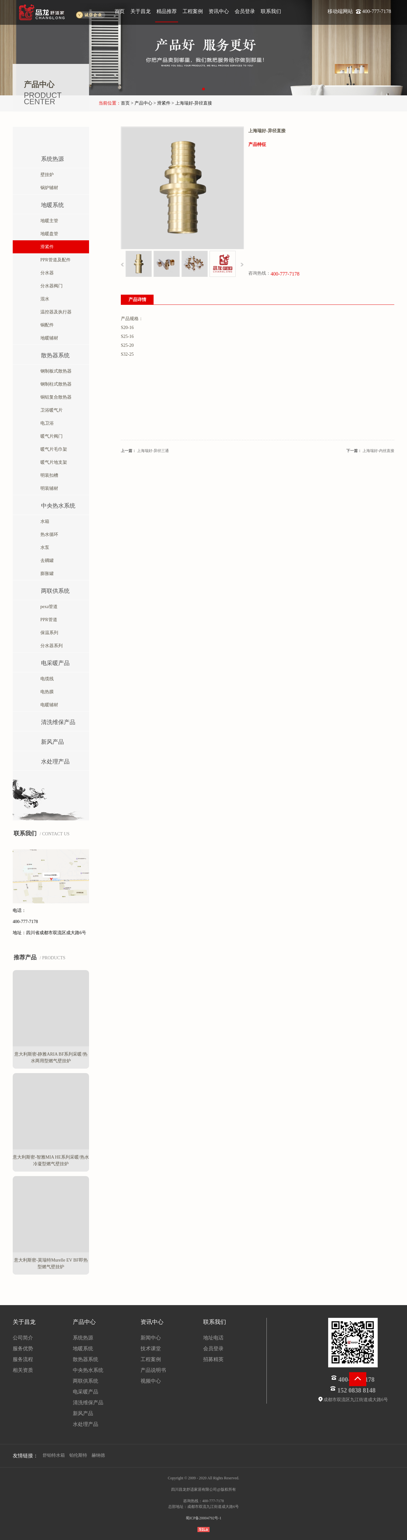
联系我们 (271, 11)
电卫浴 (45, 423)
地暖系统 (43, 203)
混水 (43, 299)
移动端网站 (341, 11)
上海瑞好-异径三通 (153, 450)
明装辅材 (47, 488)
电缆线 (45, 678)
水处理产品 (46, 760)
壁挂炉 (45, 174)
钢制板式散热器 (54, 371)
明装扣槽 (47, 475)
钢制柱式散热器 (54, 384)
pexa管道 (47, 606)
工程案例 (193, 11)
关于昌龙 (140, 11)
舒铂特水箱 (54, 1455)
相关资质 (23, 1370)
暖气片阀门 (50, 436)
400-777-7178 (376, 11)
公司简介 (23, 1337)
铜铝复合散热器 (54, 397)
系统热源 (43, 157)
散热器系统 (46, 354)
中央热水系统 (49, 504)
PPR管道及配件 (54, 259)
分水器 (45, 272)
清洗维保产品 (49, 720)
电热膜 (45, 691)
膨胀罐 (45, 573)
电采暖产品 (46, 661)
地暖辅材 (47, 338)
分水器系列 (50, 645)
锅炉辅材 (47, 187)
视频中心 (151, 1381)
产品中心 (84, 1322)
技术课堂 (151, 1348)
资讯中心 (219, 11)
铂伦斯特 (78, 1455)
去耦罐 (45, 560)
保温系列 (47, 632)
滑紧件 (45, 246)
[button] (203, 89)
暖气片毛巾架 (52, 449)
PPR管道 (47, 619)
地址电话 (213, 1337)
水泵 (43, 547)
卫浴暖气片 (50, 410)
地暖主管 (47, 220)
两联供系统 (46, 589)
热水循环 (47, 534)
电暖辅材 (47, 704)
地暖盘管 (47, 233)
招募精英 (213, 1359)
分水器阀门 (50, 286)
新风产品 (43, 740)
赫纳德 (98, 1455)
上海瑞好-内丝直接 (378, 450)
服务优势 (23, 1348)
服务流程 (23, 1359)
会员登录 (245, 11)
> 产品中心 (141, 103)
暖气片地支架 (52, 462)
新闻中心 (151, 1337)
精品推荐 (166, 11)
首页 (119, 11)
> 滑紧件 (161, 103)
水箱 (43, 521)
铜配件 (45, 325)
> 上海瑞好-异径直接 (191, 103)
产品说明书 (153, 1370)
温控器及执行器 (54, 312)
